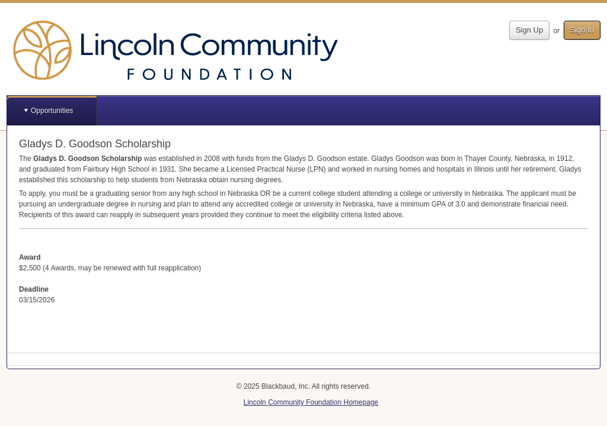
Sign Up (529, 29)
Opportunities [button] (52, 110)
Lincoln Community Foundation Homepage (311, 402)
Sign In (582, 29)
